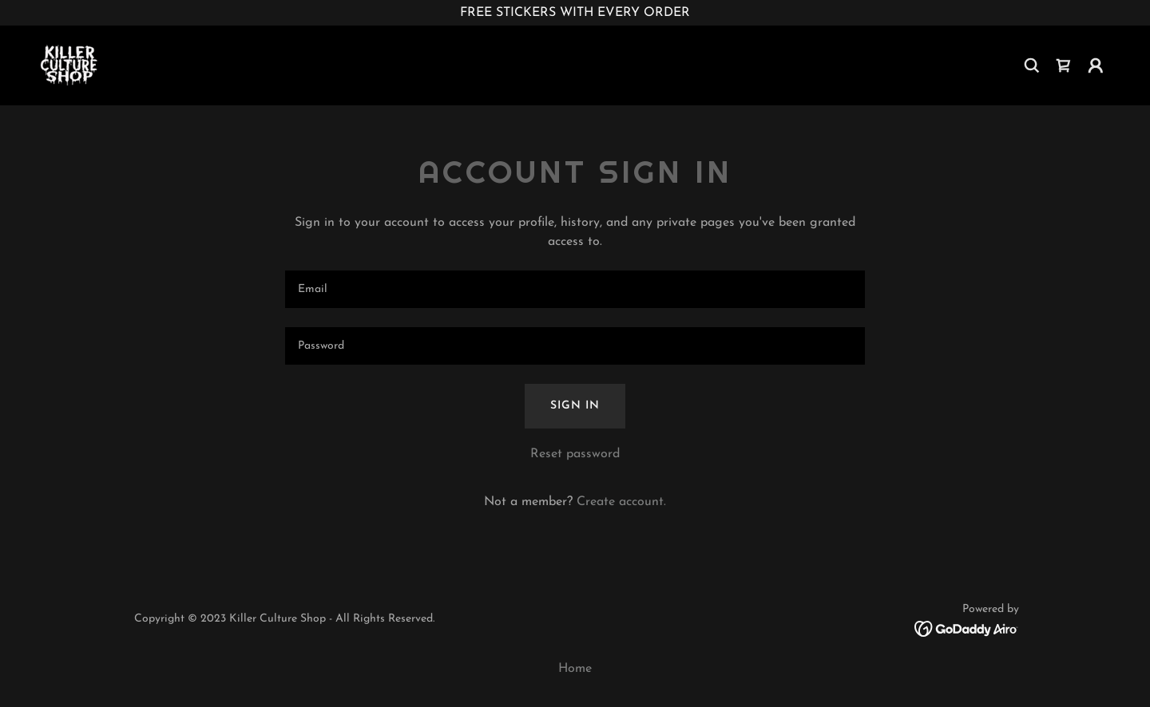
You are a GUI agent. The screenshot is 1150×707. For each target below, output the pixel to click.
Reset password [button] (575, 454)
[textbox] (574, 289)
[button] (1096, 65)
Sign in (575, 406)
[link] (69, 64)
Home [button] (575, 668)
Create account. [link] (621, 502)
